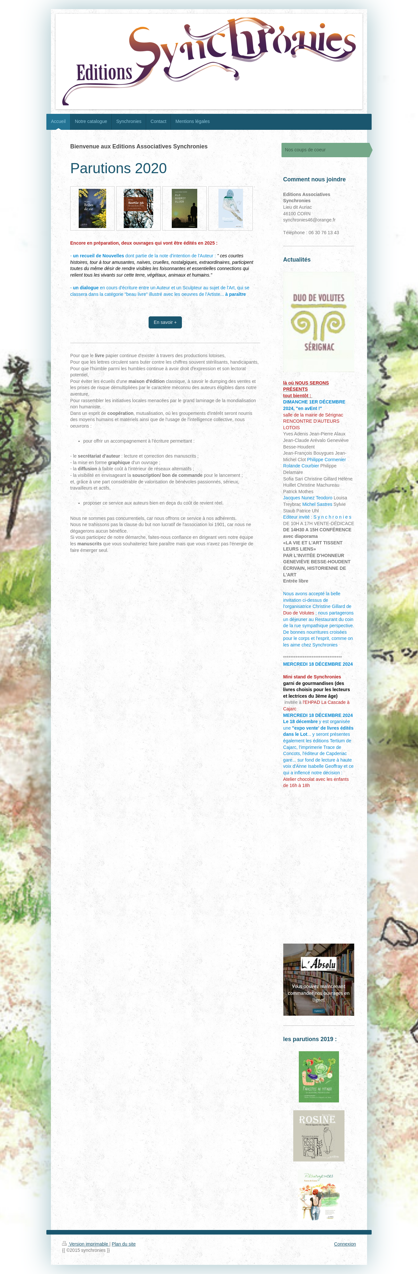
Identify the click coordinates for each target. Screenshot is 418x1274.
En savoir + (165, 322)
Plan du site (124, 1244)
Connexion (345, 1244)
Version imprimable (85, 1244)
